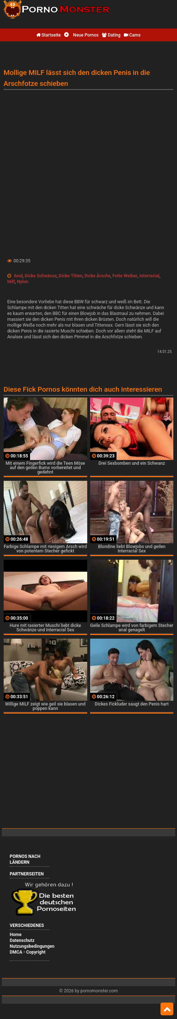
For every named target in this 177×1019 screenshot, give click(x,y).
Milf (11, 281)
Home (15, 934)
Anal (18, 275)
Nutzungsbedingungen (32, 946)
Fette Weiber (125, 275)
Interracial (149, 275)
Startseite (48, 35)
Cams (132, 35)
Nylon (22, 281)
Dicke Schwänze (41, 275)
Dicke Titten (70, 275)
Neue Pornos (81, 35)
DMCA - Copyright (27, 952)
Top (167, 1009)
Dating (111, 35)
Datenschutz (22, 940)
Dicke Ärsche (97, 275)
